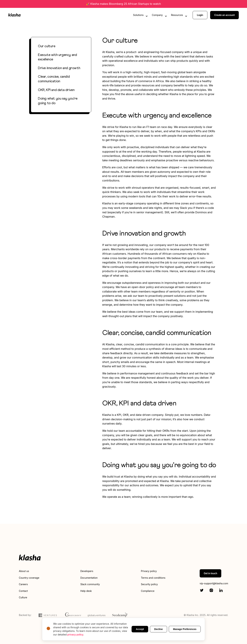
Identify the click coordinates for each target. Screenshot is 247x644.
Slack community (90, 584)
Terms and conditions (153, 577)
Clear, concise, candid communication (54, 79)
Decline (158, 629)
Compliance (148, 590)
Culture (23, 597)
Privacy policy (149, 571)
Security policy (149, 584)
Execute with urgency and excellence (57, 57)
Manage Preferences (184, 629)
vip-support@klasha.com (214, 583)
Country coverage (29, 577)
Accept (140, 629)
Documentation (89, 577)
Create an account (224, 15)
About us (24, 571)
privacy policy (75, 634)
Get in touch (210, 573)
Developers (86, 571)
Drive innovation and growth (59, 68)
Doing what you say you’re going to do (58, 101)
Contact (23, 590)
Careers (23, 584)
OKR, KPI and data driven (56, 90)
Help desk (86, 590)
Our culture (46, 46)
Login (200, 15)
